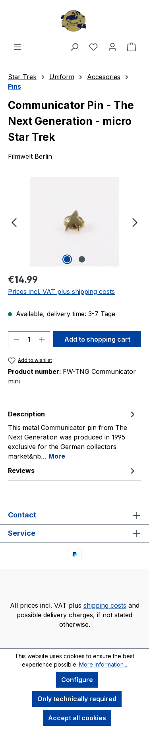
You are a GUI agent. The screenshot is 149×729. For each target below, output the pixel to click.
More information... (103, 664)
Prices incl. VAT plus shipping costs (61, 291)
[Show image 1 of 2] (67, 259)
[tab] (72, 434)
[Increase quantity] (42, 339)
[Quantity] (29, 339)
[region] (74, 221)
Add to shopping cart (97, 339)
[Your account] (112, 46)
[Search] (74, 46)
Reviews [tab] (72, 470)
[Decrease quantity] (16, 339)
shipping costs (104, 605)
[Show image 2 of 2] (82, 259)
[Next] (135, 222)
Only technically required (76, 699)
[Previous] (14, 222)
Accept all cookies (77, 718)
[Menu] (17, 46)
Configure (77, 680)
